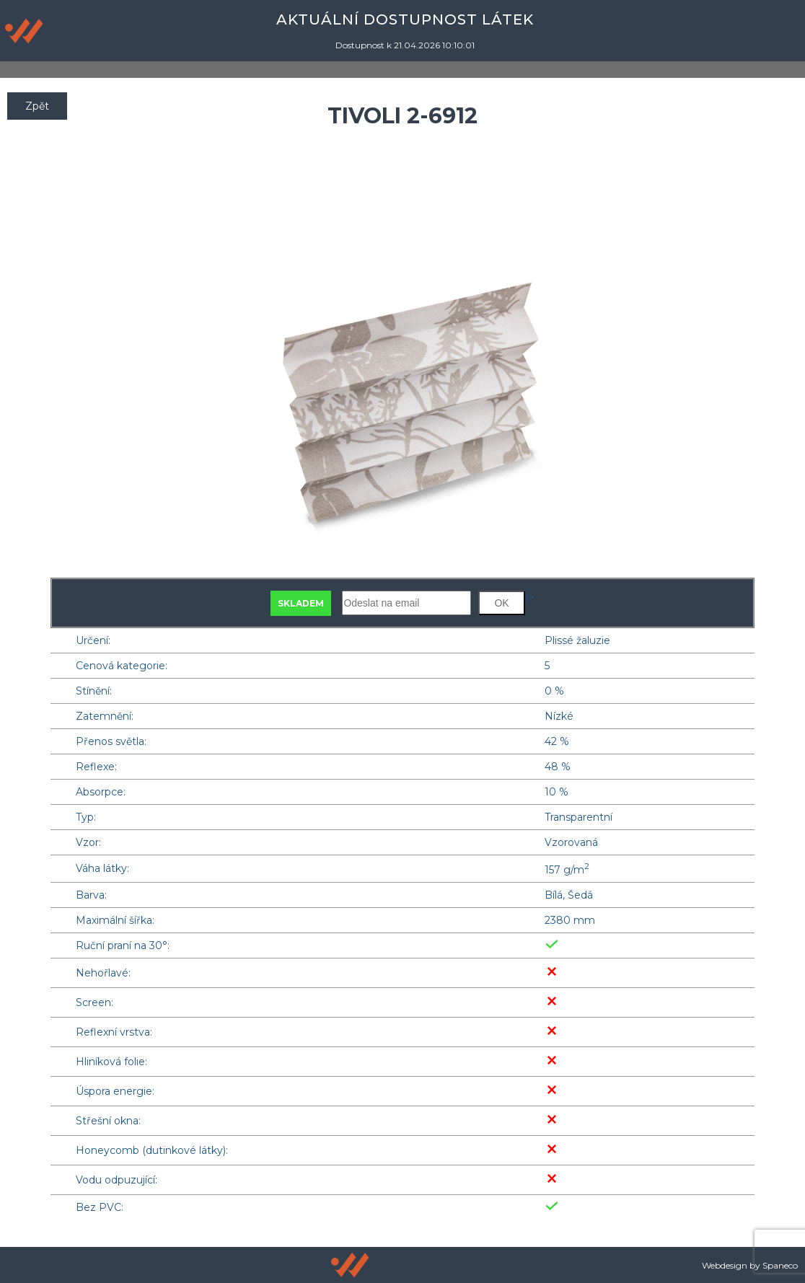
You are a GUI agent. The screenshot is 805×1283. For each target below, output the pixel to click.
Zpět (37, 106)
